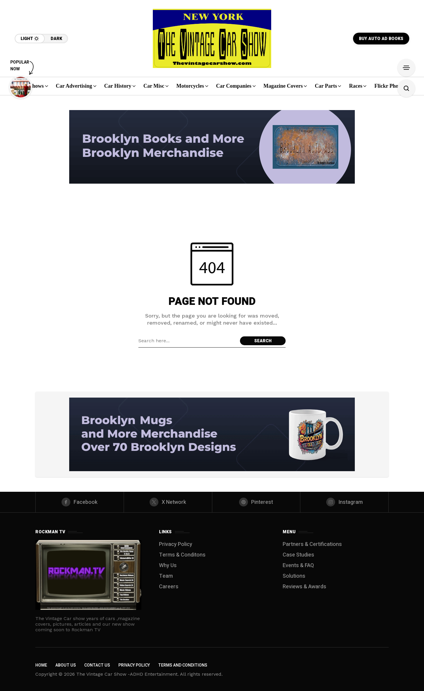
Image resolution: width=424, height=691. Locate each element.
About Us (65, 665)
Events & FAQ (298, 565)
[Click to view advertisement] (212, 147)
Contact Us (97, 665)
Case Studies (298, 555)
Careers (168, 587)
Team (166, 576)
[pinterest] (256, 502)
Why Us (168, 565)
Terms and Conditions (182, 665)
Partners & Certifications (312, 544)
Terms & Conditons (182, 555)
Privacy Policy (175, 544)
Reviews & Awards (304, 587)
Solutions (294, 576)
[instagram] (344, 502)
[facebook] (80, 502)
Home (41, 665)
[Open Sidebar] (406, 68)
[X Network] (168, 502)
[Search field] (187, 340)
